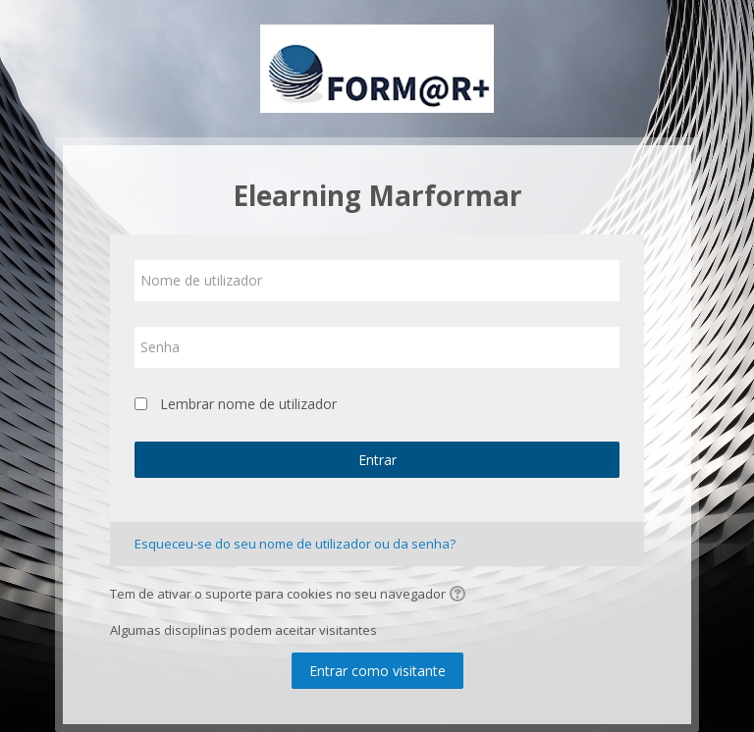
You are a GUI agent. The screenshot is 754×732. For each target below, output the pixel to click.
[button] (460, 595)
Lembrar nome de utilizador (248, 403)
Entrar (377, 459)
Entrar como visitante (377, 670)
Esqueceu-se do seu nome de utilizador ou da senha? (295, 543)
